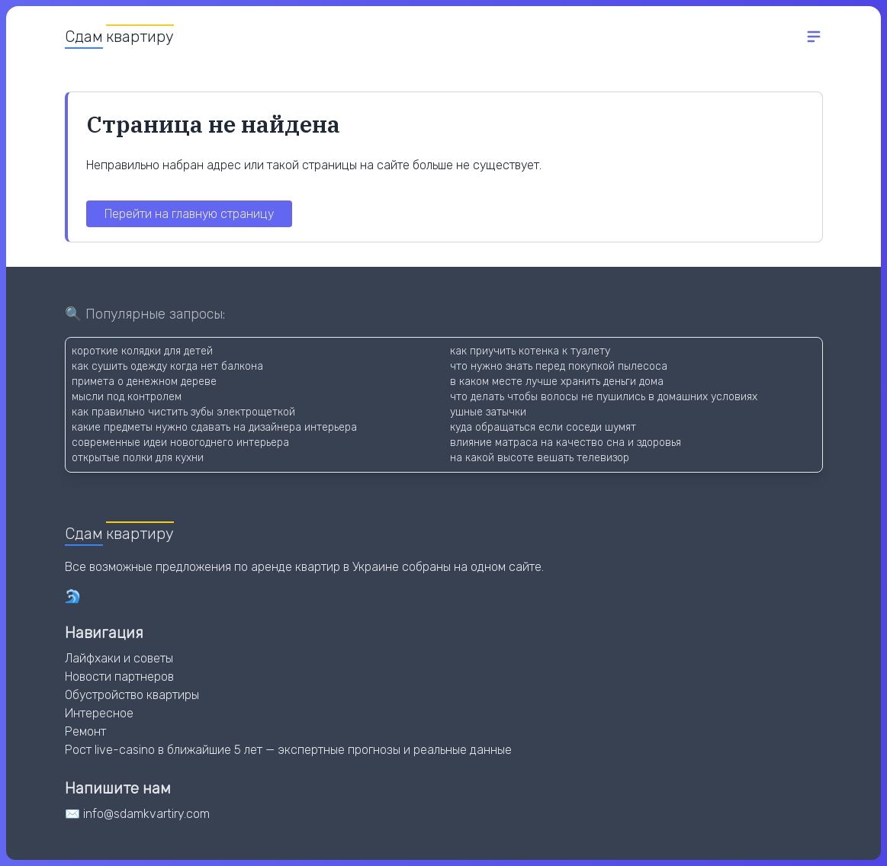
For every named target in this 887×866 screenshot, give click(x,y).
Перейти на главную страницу (189, 214)
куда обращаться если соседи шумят (543, 427)
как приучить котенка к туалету (530, 351)
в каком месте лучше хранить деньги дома (557, 381)
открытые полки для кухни (138, 457)
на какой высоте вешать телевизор (539, 457)
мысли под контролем (127, 396)
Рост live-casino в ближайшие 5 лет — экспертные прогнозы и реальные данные (288, 750)
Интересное (99, 713)
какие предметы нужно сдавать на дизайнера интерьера (214, 427)
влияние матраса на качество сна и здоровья (565, 442)
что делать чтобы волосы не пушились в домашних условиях (603, 396)
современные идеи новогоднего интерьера (180, 442)
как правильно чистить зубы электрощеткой (183, 412)
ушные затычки (488, 412)
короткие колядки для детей (142, 351)
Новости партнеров (119, 676)
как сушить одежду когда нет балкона (167, 366)
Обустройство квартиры (132, 695)
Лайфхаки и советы (119, 658)
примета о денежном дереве (144, 381)
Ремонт (85, 731)
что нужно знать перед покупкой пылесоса (558, 366)
